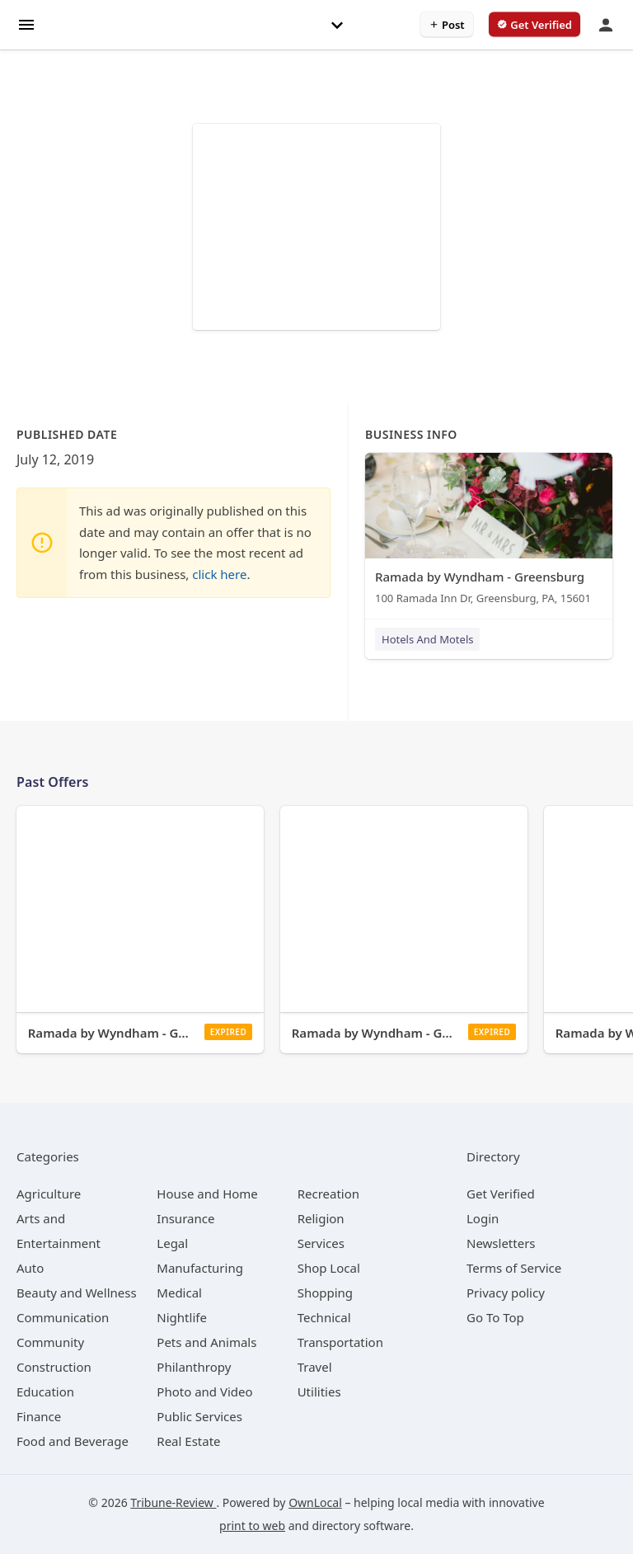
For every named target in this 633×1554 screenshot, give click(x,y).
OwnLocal (315, 1502)
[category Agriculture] (48, 1193)
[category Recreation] (328, 1193)
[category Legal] (172, 1243)
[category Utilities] (319, 1391)
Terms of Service (514, 1268)
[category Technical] (324, 1317)
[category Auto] (30, 1268)
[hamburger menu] (26, 23)
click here (219, 574)
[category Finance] (38, 1416)
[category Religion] (321, 1218)
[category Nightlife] (182, 1317)
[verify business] (534, 24)
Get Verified (501, 1193)
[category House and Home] (207, 1193)
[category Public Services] (199, 1416)
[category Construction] (53, 1367)
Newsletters (501, 1243)
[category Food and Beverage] (72, 1441)
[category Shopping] (325, 1292)
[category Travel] (315, 1367)
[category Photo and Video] (204, 1391)
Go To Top (495, 1317)
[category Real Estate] (188, 1441)
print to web (252, 1525)
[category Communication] (62, 1317)
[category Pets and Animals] (206, 1342)
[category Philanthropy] (194, 1367)
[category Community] (50, 1342)
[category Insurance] (185, 1218)
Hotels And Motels (427, 639)
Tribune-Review (173, 1502)
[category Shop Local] (329, 1268)
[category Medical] (179, 1292)
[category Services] (321, 1243)
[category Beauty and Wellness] (76, 1292)
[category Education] (45, 1391)
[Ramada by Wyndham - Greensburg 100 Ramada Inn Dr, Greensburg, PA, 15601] (489, 532)
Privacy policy (506, 1292)
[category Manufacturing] (200, 1268)
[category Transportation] (340, 1342)
